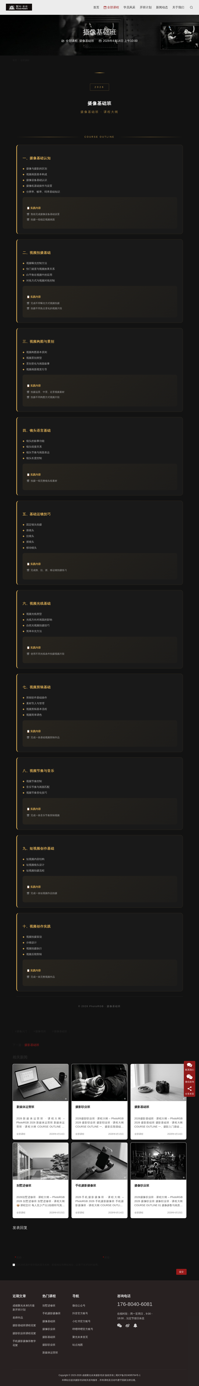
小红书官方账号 (81, 1321)
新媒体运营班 (25, 1106)
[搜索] (191, 7)
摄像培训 (40, 1031)
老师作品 (18, 1317)
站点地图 (77, 1344)
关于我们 (178, 7)
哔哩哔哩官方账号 (82, 1329)
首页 (96, 7)
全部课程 (111, 7)
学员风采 (129, 7)
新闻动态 (162, 7)
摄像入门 (22, 1031)
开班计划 (146, 7)
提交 (181, 1272)
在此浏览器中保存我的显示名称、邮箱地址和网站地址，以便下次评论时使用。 (58, 1264)
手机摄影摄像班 (85, 1185)
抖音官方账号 (80, 1313)
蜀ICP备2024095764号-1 (128, 1375)
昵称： (19, 1257)
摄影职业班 (82, 1106)
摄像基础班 (86, 40)
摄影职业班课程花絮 (24, 1333)
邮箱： (107, 1257)
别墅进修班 (23, 1185)
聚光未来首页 (80, 1336)
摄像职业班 (141, 1185)
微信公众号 (78, 1305)
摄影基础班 (31, 1044)
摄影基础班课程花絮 (24, 1325)
